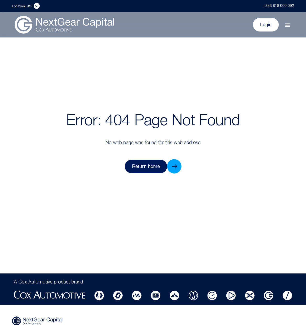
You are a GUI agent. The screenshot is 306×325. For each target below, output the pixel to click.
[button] (287, 25)
